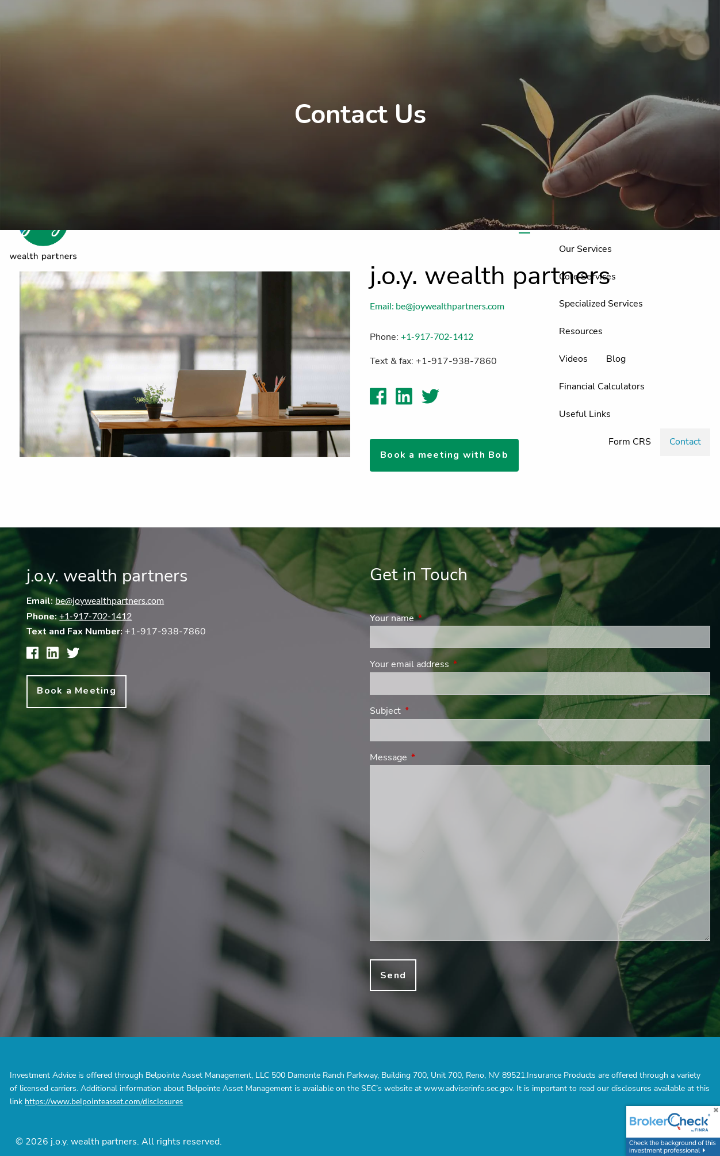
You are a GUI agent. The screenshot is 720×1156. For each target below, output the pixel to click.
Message (433, 757)
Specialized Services (601, 303)
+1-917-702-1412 (95, 615)
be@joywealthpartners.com (109, 600)
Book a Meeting (76, 690)
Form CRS (629, 441)
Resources (581, 331)
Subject (430, 711)
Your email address (454, 664)
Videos (573, 359)
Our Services (585, 249)
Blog (616, 359)
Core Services (587, 276)
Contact (685, 441)
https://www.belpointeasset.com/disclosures (104, 1101)
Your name (437, 618)
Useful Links (585, 414)
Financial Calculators (602, 386)
